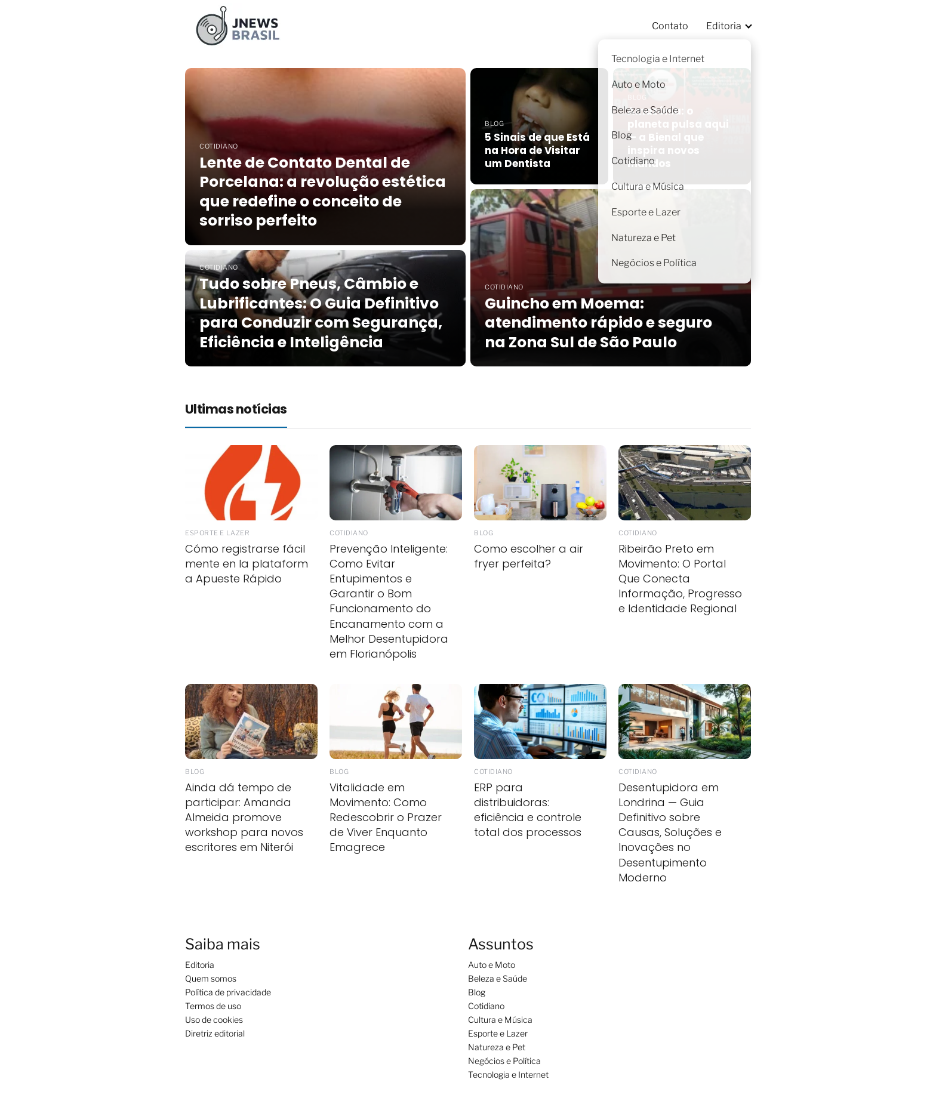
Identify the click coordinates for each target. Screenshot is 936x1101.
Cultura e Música (500, 1019)
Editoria (723, 26)
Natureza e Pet (496, 1047)
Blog (476, 992)
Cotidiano (486, 1006)
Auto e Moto (491, 965)
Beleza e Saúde (497, 978)
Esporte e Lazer (498, 1033)
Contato (670, 26)
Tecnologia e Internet (508, 1074)
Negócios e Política (504, 1061)
